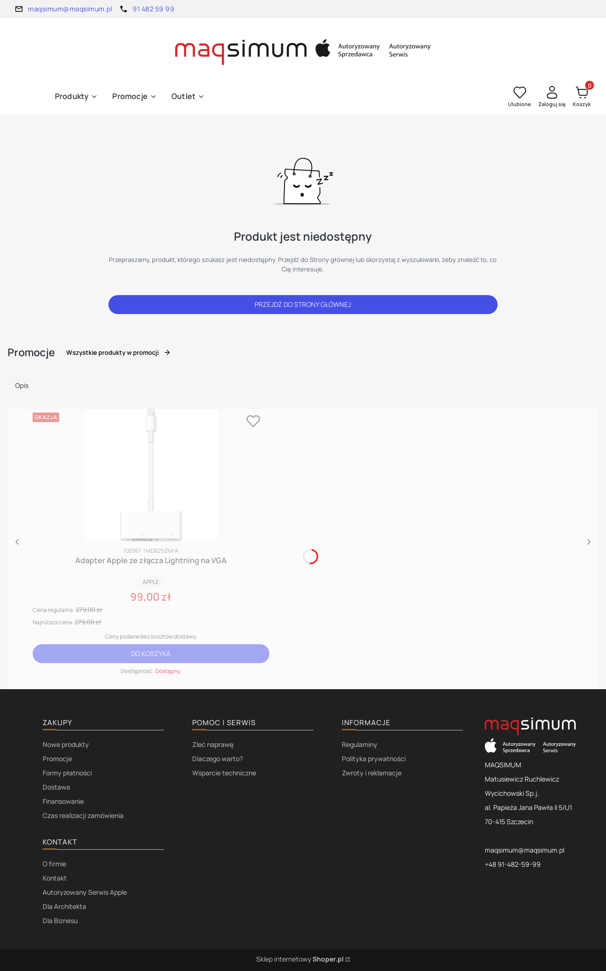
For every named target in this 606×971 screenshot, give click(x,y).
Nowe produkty (66, 744)
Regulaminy (359, 744)
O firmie (54, 863)
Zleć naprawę (212, 744)
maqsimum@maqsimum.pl (70, 8)
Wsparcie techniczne (224, 772)
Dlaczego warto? (217, 758)
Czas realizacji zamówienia (83, 815)
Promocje (57, 758)
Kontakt (55, 877)
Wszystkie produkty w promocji (118, 352)
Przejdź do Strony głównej (303, 304)
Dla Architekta (64, 906)
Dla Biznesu (60, 920)
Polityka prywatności (374, 758)
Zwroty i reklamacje (371, 772)
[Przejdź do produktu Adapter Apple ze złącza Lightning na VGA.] (151, 475)
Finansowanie (63, 801)
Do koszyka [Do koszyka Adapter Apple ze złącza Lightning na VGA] (150, 653)
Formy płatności (67, 772)
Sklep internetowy (300, 958)
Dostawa (56, 786)
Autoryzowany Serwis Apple (85, 892)
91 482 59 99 (153, 8)
